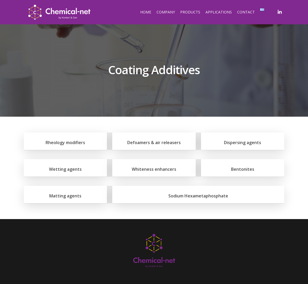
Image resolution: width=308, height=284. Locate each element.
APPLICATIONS (219, 12)
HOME (145, 12)
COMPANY (166, 12)
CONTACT (246, 12)
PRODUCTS (190, 12)
